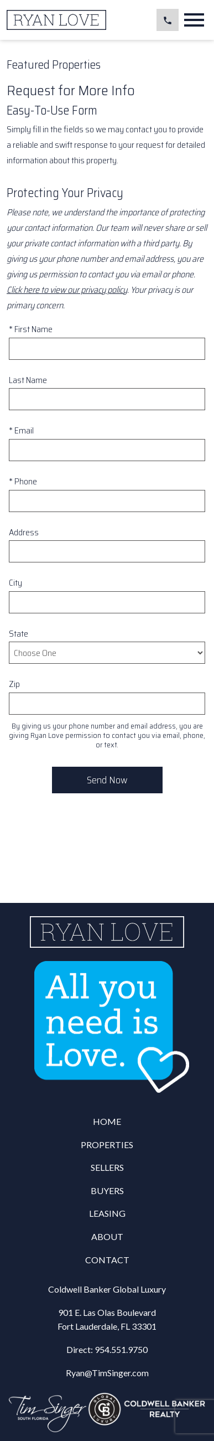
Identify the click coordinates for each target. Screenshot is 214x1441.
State (18, 634)
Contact (107, 1259)
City (15, 583)
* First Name (31, 329)
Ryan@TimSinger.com (107, 1372)
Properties (107, 1144)
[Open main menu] (194, 20)
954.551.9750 (121, 1349)
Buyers (107, 1190)
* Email (21, 430)
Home (107, 1121)
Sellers (107, 1167)
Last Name (28, 380)
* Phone (23, 481)
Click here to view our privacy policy (67, 290)
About (107, 1236)
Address (24, 532)
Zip (14, 684)
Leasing (107, 1213)
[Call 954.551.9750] (167, 20)
